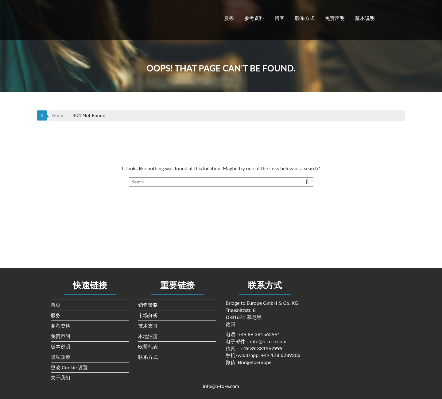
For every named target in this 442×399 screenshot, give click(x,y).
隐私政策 (60, 357)
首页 (55, 305)
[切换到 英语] (388, 17)
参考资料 (254, 18)
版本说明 (365, 18)
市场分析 (148, 315)
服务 (229, 18)
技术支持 (148, 325)
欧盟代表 (148, 346)
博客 (280, 18)
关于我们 (60, 377)
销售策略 (148, 305)
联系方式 (305, 18)
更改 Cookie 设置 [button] (69, 367)
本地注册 (148, 336)
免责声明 (335, 18)
